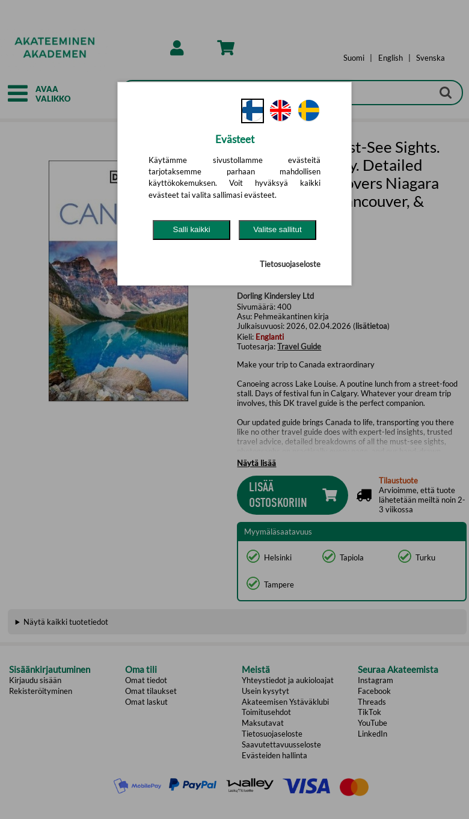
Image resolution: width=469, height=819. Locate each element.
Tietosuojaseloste (290, 264)
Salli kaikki (191, 229)
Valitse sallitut (277, 229)
